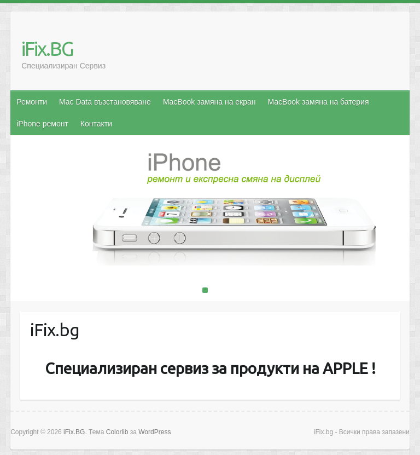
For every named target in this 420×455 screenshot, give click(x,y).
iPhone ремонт (42, 123)
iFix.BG (47, 48)
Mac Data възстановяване (105, 101)
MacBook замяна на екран (209, 101)
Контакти (96, 123)
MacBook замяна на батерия (318, 101)
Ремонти (31, 101)
